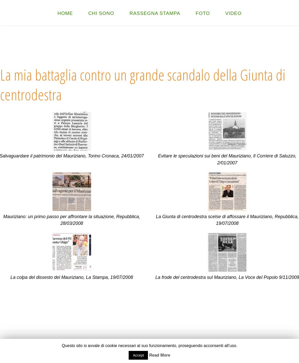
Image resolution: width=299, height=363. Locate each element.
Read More (159, 355)
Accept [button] (138, 355)
